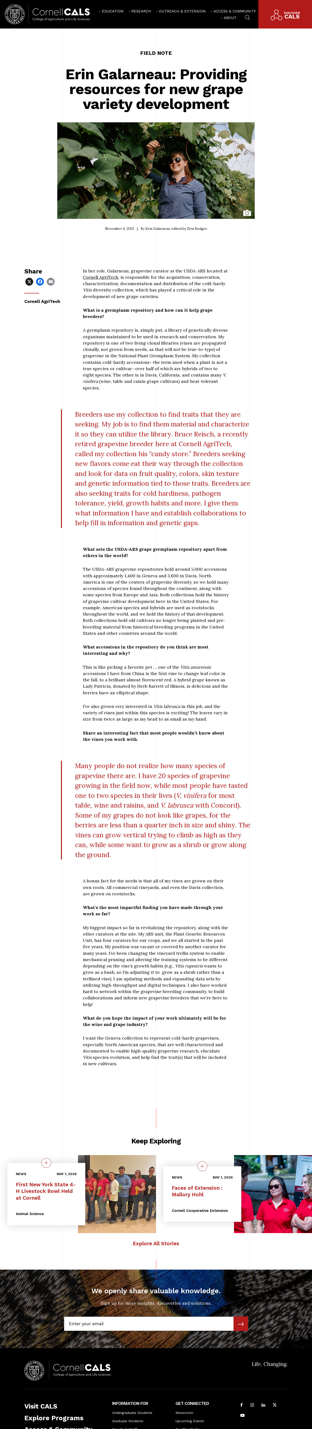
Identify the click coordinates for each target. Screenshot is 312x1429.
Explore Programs (53, 1418)
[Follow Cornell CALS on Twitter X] (275, 1405)
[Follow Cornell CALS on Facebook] (241, 1405)
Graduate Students (127, 1421)
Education (113, 11)
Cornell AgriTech (100, 277)
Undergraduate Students (132, 1413)
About (230, 18)
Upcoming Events (190, 1421)
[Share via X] (29, 281)
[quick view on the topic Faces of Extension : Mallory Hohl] (202, 1166)
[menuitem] (111, 11)
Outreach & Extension (182, 11)
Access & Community (235, 11)
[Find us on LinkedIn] (263, 1405)
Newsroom (184, 1413)
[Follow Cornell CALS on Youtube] (242, 1416)
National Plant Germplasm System (154, 355)
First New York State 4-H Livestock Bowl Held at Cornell (46, 1191)
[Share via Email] (51, 281)
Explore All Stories (156, 1243)
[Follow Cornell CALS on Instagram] (252, 1405)
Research (141, 11)
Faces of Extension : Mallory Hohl (197, 1191)
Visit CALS (40, 1406)
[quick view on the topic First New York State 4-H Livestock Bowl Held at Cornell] (46, 1163)
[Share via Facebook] (40, 281)
